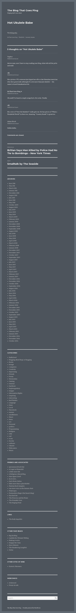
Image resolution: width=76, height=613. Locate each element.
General (28, 37)
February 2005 (14, 331)
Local (11, 407)
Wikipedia (13, 33)
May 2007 (12, 267)
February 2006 (14, 303)
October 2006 (13, 284)
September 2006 (14, 286)
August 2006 (13, 288)
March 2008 (13, 243)
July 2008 (12, 233)
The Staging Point (15, 503)
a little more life (14, 472)
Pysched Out (13, 495)
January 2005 (13, 334)
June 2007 (12, 264)
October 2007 (13, 255)
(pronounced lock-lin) (16, 467)
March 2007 (13, 272)
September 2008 (14, 229)
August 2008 (13, 231)
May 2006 (12, 295)
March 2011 (13, 188)
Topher (10, 57)
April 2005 (12, 326)
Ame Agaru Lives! (15, 476)
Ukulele (32, 37)
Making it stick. (14, 540)
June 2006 (12, 293)
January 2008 (13, 248)
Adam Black (11, 121)
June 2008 (12, 236)
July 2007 (12, 262)
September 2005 (14, 315)
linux (11, 405)
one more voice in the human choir (21, 488)
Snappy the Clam (15, 543)
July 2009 (12, 210)
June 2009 (12, 212)
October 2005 (13, 312)
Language (12, 403)
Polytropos (13, 491)
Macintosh (12, 410)
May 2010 (12, 202)
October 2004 (13, 341)
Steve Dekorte (13, 545)
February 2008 (14, 245)
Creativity (12, 369)
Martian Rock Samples (17, 486)
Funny (11, 376)
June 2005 (12, 322)
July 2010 (12, 198)
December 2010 (14, 193)
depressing (13, 372)
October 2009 (13, 205)
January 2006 (13, 305)
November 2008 (14, 226)
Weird (11, 450)
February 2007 (14, 274)
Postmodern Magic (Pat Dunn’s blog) (21, 493)
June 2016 (12, 183)
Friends (11, 374)
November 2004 (14, 338)
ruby (10, 434)
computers (13, 367)
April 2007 (12, 269)
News (11, 419)
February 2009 (14, 219)
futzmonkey (13, 379)
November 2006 (14, 281)
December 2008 (14, 224)
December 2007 (14, 250)
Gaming (11, 381)
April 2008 (12, 241)
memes (11, 412)
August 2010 (13, 195)
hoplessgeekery (14, 388)
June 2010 (12, 200)
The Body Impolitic (15, 519)
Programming (14, 429)
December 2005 (14, 307)
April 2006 (12, 298)
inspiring (12, 395)
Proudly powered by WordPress (31, 608)
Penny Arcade (13, 585)
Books (11, 362)
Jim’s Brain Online (15, 481)
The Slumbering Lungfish (18, 547)
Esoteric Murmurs (15, 566)
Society (11, 441)
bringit (11, 364)
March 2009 (13, 217)
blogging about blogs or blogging (20, 360)
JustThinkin (13, 400)
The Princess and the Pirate (18, 498)
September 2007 (14, 257)
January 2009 (13, 221)
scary (11, 438)
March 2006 (13, 300)
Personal (12, 424)
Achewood (12, 583)
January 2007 (13, 276)
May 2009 (12, 214)
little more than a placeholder (19, 483)
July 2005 (12, 319)
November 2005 (14, 310)
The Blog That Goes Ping (22, 10)
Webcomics (13, 448)
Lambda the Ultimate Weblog (19, 538)
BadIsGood (12, 357)
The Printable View (15, 500)
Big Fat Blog (13, 535)
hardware (12, 386)
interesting (13, 398)
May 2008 (12, 238)
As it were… (13, 479)
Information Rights (15, 393)
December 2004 (14, 336)
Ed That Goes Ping (12, 37)
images (11, 391)
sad (10, 436)
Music (11, 417)
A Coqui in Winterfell (16, 469)
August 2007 (13, 260)
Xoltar (11, 550)
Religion (12, 431)
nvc (10, 422)
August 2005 (13, 317)
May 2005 (12, 324)
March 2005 (13, 329)
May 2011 (12, 186)
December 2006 (14, 279)
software (12, 443)
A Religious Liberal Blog (17, 474)
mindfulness (13, 415)
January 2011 (13, 190)
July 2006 (12, 291)
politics (11, 426)
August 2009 (13, 207)
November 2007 (14, 252)
